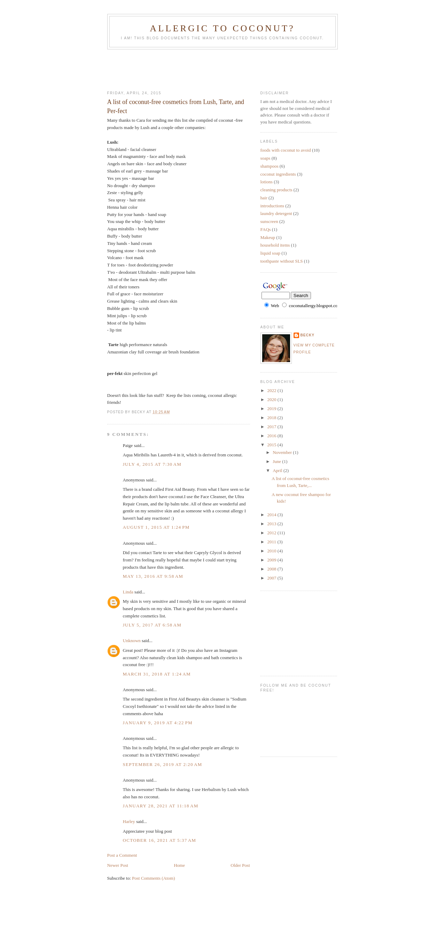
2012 (272, 532)
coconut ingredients (278, 174)
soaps (265, 158)
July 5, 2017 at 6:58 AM (152, 625)
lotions (266, 181)
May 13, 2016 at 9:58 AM (153, 576)
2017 (272, 426)
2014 (272, 514)
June (277, 461)
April (278, 470)
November (283, 452)
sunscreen (269, 221)
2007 (272, 578)
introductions (272, 205)
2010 (272, 550)
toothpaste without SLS (281, 261)
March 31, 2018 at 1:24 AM (157, 674)
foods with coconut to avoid (285, 150)
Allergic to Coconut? (222, 28)
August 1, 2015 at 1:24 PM (156, 527)
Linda (128, 591)
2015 (272, 444)
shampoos (269, 166)
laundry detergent (276, 213)
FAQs (265, 229)
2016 (272, 435)
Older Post (240, 865)
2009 (272, 559)
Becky (308, 335)
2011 (272, 541)
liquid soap (270, 253)
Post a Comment (122, 855)
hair (263, 197)
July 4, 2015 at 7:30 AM (152, 464)
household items (275, 245)
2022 (272, 390)
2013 (272, 523)
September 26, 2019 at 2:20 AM (162, 764)
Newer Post (117, 865)
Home (179, 865)
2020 (272, 399)
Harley (129, 821)
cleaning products (276, 189)
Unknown (132, 640)
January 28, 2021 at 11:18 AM (160, 805)
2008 (272, 569)
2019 (272, 408)
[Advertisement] (234, 68)
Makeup (267, 237)
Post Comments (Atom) (153, 878)
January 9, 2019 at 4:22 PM (158, 722)
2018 (272, 417)
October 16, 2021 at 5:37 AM (159, 840)
